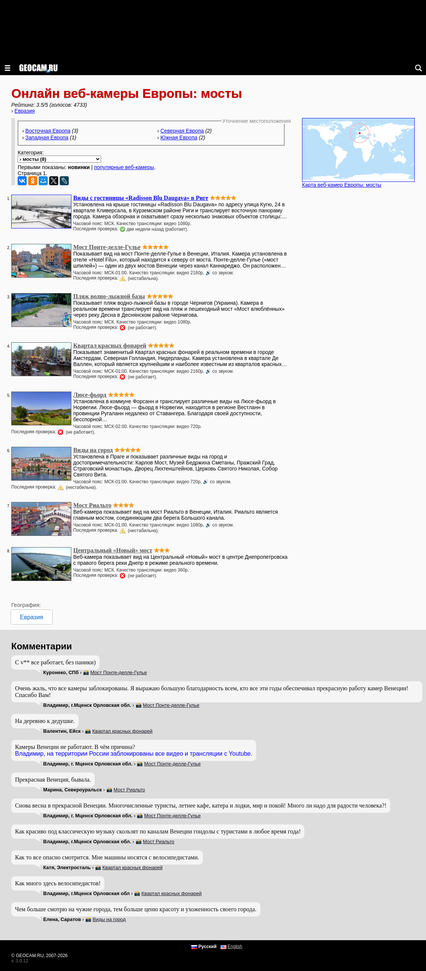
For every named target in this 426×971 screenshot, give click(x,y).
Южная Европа (178, 138)
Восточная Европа (48, 131)
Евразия (25, 111)
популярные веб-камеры (124, 167)
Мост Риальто (129, 790)
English (235, 946)
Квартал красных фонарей (122, 731)
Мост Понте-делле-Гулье (118, 672)
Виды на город (109, 919)
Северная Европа (182, 131)
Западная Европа (47, 138)
